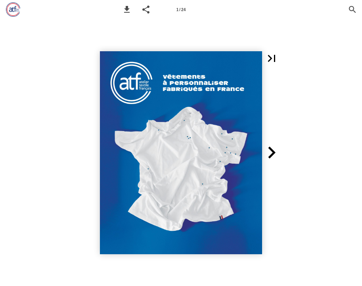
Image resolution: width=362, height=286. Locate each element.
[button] (126, 9)
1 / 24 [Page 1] (181, 10)
